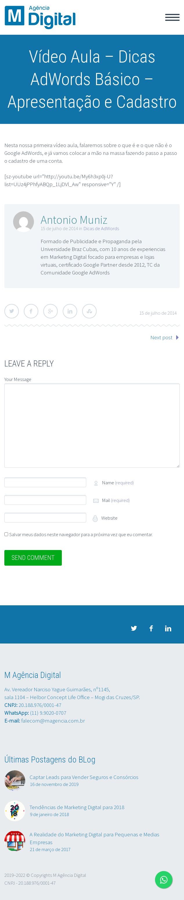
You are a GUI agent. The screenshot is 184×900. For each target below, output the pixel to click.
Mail (116, 500)
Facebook (31, 311)
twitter (133, 628)
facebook (151, 628)
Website (109, 518)
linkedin (168, 628)
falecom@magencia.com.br (53, 720)
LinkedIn (70, 311)
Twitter (11, 311)
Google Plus (50, 311)
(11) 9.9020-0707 (48, 712)
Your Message (17, 379)
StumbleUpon (89, 311)
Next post (161, 337)
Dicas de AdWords (101, 228)
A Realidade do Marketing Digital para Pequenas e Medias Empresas (94, 838)
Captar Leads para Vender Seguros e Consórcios (84, 776)
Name (118, 482)
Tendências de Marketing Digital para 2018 (77, 807)
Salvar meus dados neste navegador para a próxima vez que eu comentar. (81, 534)
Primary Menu (172, 17)
